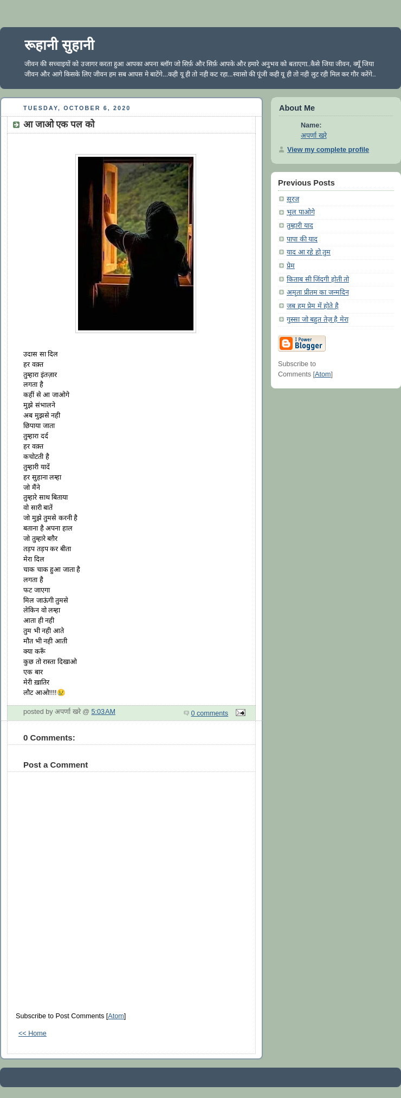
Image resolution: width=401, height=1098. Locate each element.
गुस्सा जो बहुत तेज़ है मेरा (317, 319)
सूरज (293, 199)
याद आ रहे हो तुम (309, 252)
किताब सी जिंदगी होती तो (318, 279)
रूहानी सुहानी (59, 45)
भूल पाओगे (301, 212)
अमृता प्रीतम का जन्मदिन (318, 292)
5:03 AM (104, 712)
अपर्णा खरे (314, 135)
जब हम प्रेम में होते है (313, 306)
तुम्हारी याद (300, 225)
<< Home (32, 1033)
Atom (116, 1016)
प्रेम (291, 266)
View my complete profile (328, 150)
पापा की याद (302, 239)
